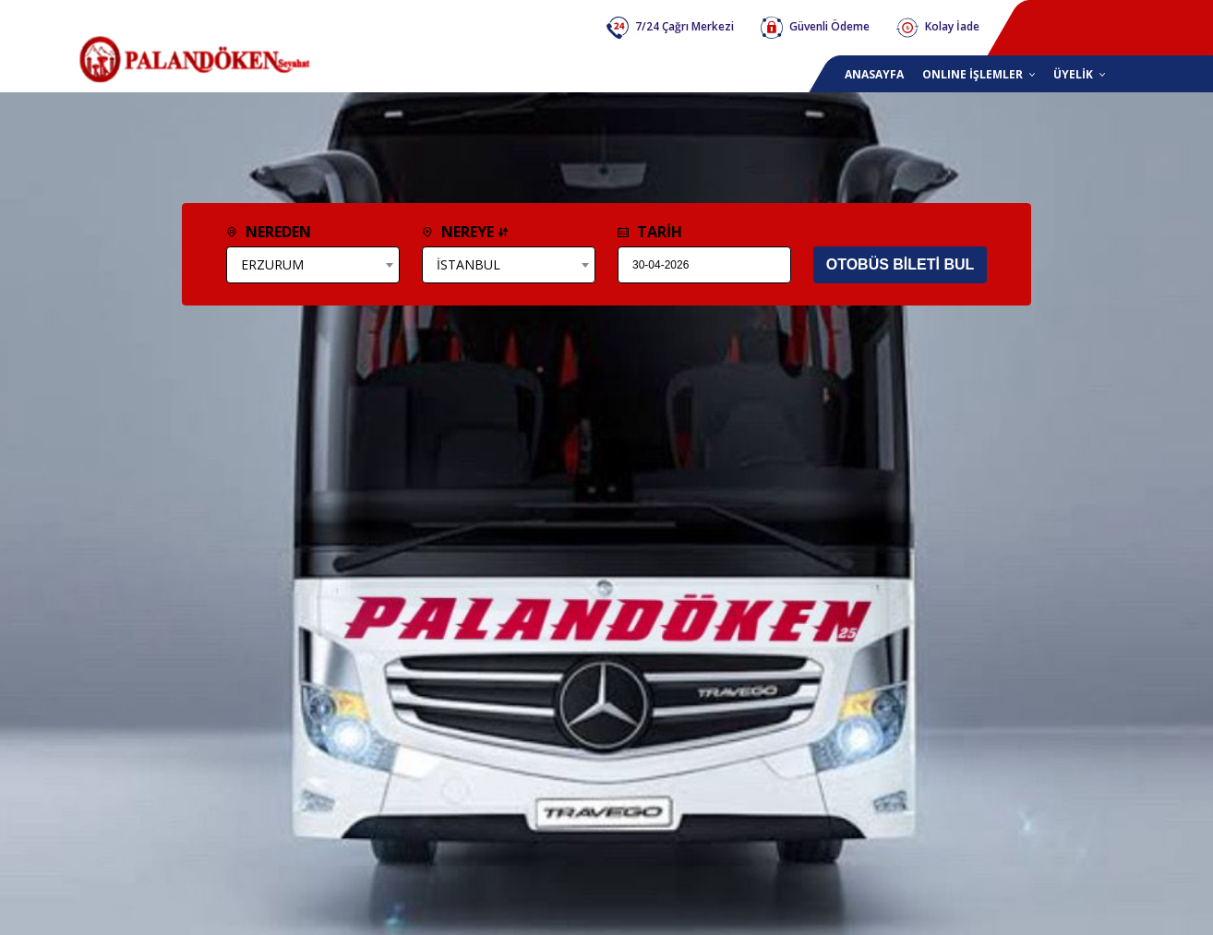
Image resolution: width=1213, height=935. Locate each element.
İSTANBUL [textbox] (468, 264)
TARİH (650, 232)
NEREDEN (268, 232)
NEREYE (465, 232)
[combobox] (313, 264)
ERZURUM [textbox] (272, 264)
